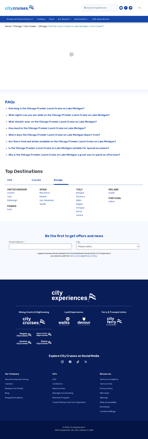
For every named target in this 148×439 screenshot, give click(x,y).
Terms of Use (106, 383)
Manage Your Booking (62, 393)
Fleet (51, 19)
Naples (79, 204)
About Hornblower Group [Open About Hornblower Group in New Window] (17, 379)
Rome (79, 211)
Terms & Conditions (109, 379)
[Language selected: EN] (138, 8)
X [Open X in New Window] (85, 361)
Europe (58, 180)
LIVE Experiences (100, 19)
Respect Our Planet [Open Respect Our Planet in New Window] (14, 388)
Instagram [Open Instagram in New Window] (62, 361)
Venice (79, 215)
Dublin (112, 192)
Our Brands (64, 19)
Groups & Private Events (20, 19)
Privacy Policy (106, 388)
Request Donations (14, 397)
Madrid (43, 196)
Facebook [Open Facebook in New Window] (70, 361)
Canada (36, 180)
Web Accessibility (108, 402)
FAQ (54, 379)
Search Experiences (95, 7)
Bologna (80, 192)
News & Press (58, 388)
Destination (81, 19)
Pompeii (80, 207)
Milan (78, 200)
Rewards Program (61, 397)
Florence (80, 196)
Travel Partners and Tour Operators (69, 402)
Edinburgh (12, 200)
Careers (9, 383)
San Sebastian (47, 200)
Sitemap (104, 397)
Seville (43, 204)
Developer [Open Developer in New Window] (105, 406)
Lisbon (112, 201)
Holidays (41, 19)
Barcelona (45, 192)
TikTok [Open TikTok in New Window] (78, 361)
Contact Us (57, 383)
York (9, 196)
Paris (9, 209)
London (11, 192)
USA (9, 180)
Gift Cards (104, 393)
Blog (7, 393)
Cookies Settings (108, 411)
